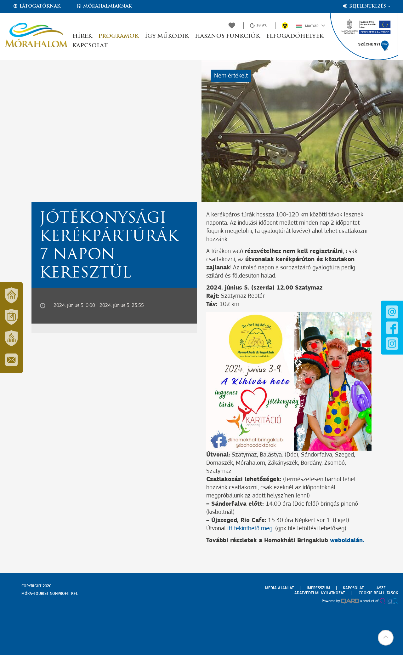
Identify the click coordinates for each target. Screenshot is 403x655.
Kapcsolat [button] (90, 46)
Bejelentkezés (366, 6)
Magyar (310, 25)
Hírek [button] (82, 36)
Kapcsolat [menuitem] (353, 588)
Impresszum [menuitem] (318, 588)
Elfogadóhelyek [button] (294, 36)
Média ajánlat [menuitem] (279, 588)
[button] (386, 638)
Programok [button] (118, 36)
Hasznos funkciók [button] (227, 36)
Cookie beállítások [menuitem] (378, 593)
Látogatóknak (36, 6)
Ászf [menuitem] (381, 588)
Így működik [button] (167, 36)
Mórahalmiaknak (104, 6)
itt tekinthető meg (249, 529)
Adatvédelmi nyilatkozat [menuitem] (319, 593)
